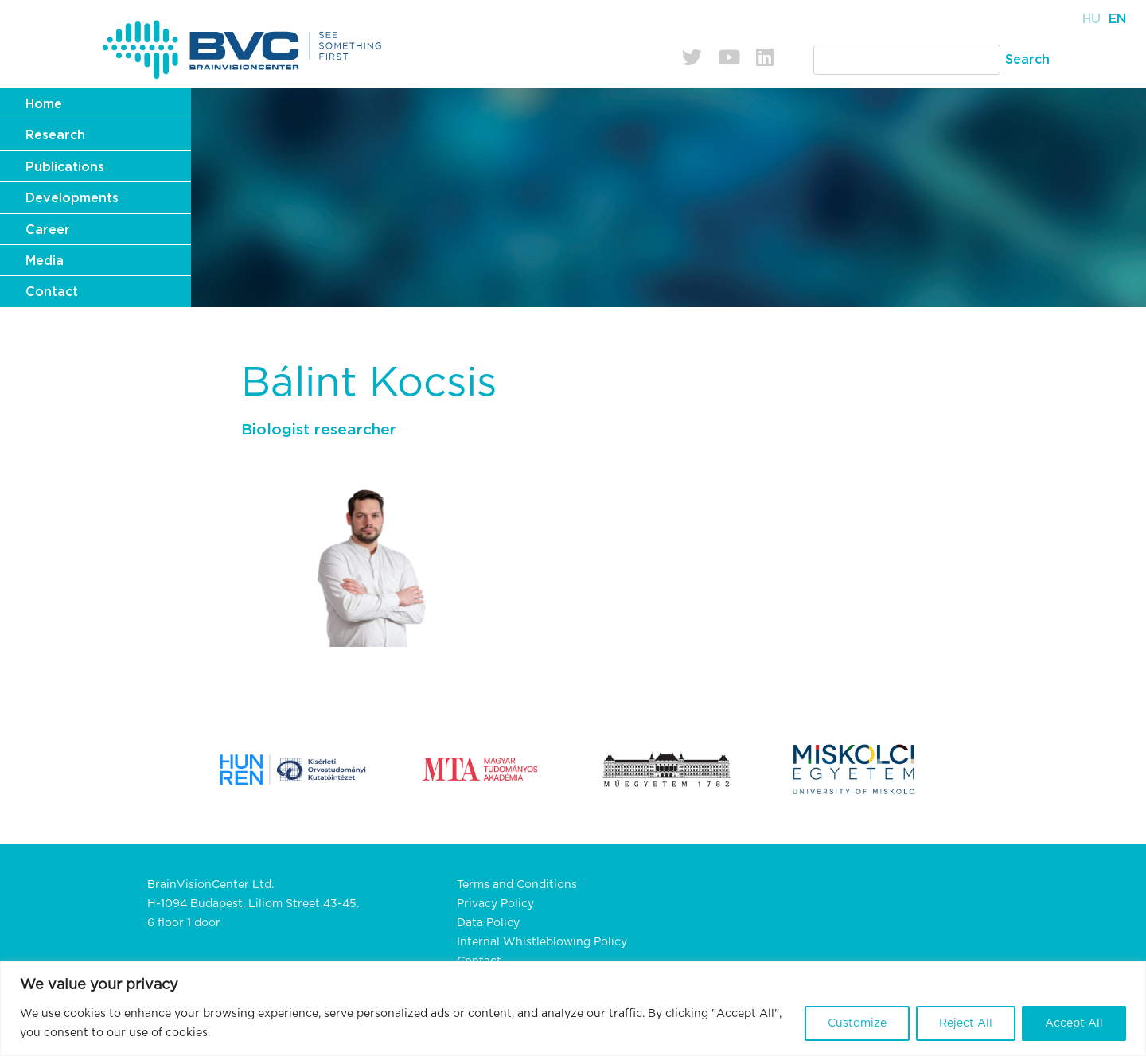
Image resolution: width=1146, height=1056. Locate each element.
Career (47, 230)
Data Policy (488, 923)
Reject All (965, 1023)
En (1117, 19)
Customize (857, 1023)
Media (44, 261)
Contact (51, 292)
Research (55, 135)
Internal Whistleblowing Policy (542, 942)
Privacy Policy (495, 904)
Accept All (1074, 1023)
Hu (1091, 19)
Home (43, 104)
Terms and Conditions (517, 884)
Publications (64, 167)
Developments (72, 198)
